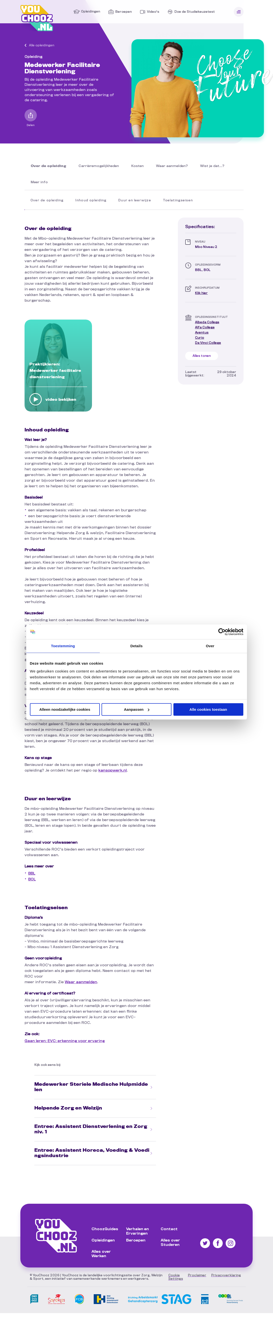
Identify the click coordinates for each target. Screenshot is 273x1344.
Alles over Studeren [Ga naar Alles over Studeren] (170, 1243)
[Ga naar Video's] (149, 12)
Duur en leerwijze (134, 200)
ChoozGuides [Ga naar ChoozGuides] (104, 1229)
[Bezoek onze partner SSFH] (230, 1304)
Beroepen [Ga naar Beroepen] (135, 1240)
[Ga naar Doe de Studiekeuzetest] (191, 12)
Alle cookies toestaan (208, 709)
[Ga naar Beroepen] (120, 12)
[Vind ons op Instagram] (230, 1247)
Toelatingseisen (178, 200)
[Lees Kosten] (137, 166)
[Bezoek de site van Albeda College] (207, 322)
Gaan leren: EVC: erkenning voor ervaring (65, 1041)
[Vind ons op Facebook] (217, 1247)
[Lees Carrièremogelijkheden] (98, 166)
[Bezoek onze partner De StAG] (159, 1305)
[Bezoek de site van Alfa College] (205, 327)
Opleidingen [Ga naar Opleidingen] (103, 1240)
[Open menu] (239, 12)
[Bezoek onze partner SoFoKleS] (56, 1305)
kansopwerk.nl (112, 770)
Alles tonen (202, 355)
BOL (32, 879)
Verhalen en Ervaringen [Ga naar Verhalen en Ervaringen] (137, 1231)
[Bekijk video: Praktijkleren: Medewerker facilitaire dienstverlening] (35, 400)
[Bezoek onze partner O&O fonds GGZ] (34, 1305)
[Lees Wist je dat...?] (212, 166)
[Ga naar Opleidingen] (87, 12)
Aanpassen (136, 709)
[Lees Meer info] (39, 182)
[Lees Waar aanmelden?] (172, 166)
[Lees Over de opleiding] (48, 166)
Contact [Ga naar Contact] (169, 1229)
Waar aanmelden (81, 982)
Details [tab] (136, 646)
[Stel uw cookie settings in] (175, 1277)
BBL (31, 873)
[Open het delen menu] (31, 115)
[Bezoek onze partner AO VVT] (204, 1305)
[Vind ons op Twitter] (205, 1247)
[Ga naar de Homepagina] (36, 30)
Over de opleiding (47, 200)
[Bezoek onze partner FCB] (79, 1305)
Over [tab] (210, 646)
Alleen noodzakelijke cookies (64, 709)
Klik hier (201, 293)
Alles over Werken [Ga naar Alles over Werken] (101, 1254)
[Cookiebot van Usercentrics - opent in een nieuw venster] (221, 631)
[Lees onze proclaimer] (197, 1275)
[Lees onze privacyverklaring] (226, 1275)
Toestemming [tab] (63, 646)
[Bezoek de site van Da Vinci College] (208, 343)
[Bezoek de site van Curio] (199, 337)
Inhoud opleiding (90, 200)
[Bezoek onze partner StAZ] (106, 1305)
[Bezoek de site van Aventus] (201, 332)
